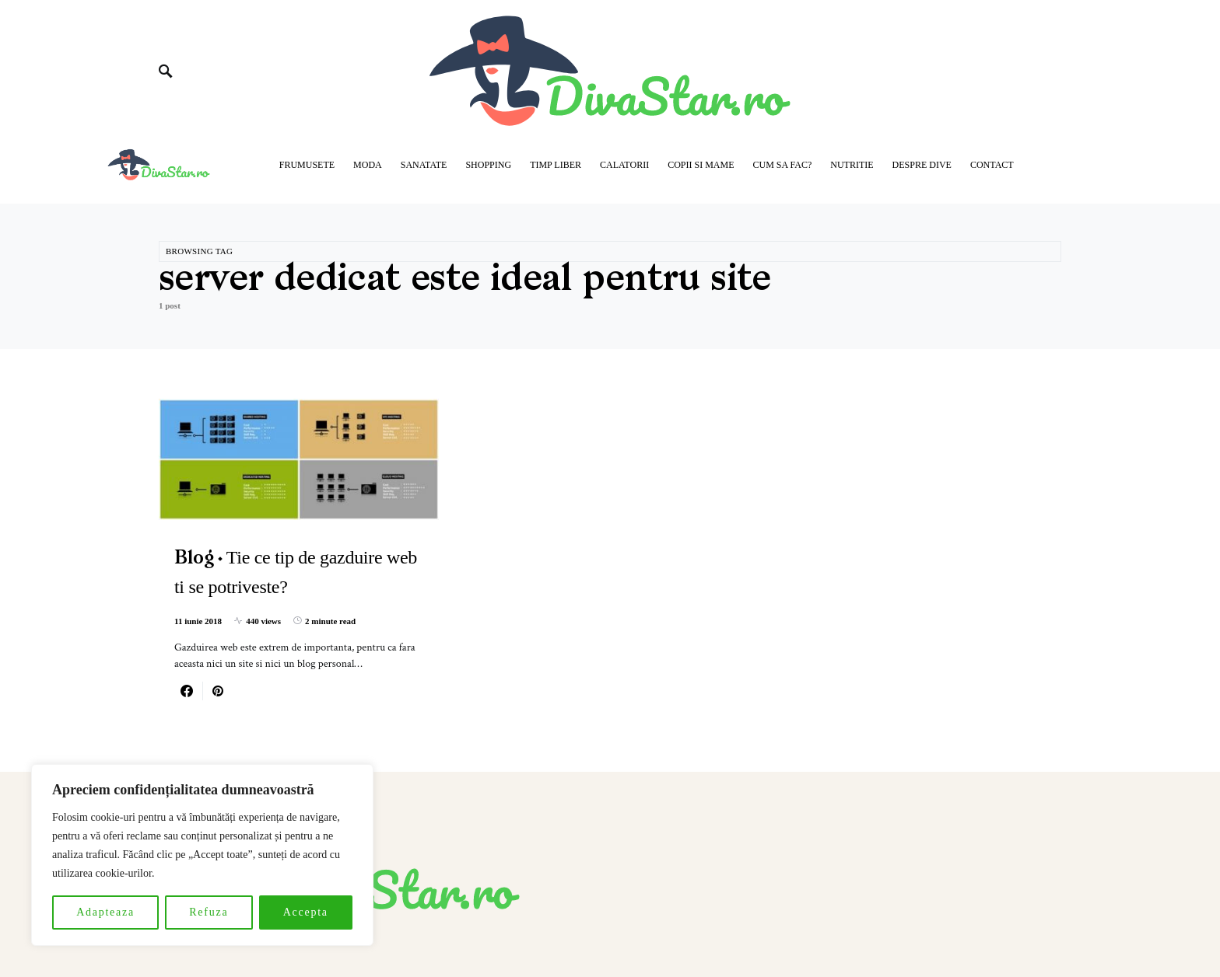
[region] (202, 855)
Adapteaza (105, 912)
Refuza (208, 912)
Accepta (305, 912)
